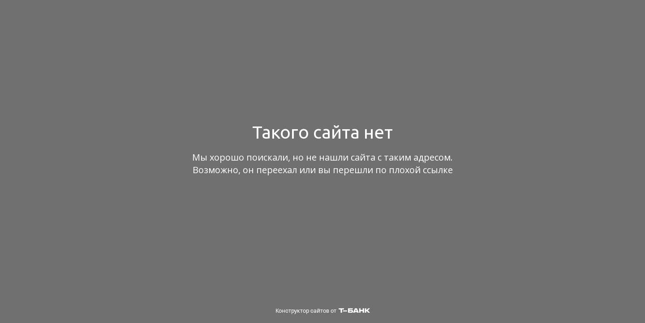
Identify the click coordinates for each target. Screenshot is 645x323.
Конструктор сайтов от (322, 310)
